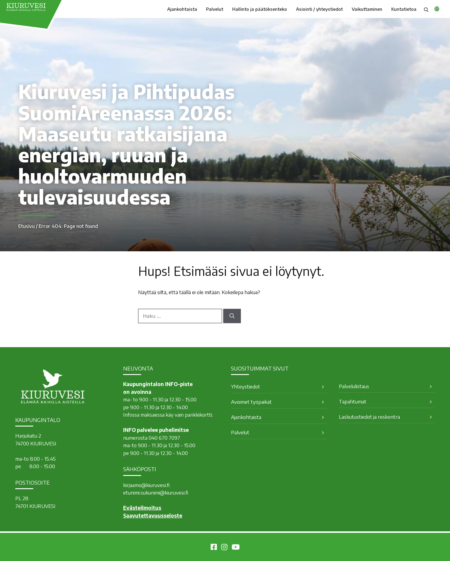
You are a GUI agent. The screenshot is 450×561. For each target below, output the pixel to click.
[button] (426, 9)
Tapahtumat (352, 401)
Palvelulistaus (354, 386)
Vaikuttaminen (367, 9)
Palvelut (214, 9)
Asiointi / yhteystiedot (319, 9)
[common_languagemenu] (437, 8)
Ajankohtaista (182, 9)
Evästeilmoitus (142, 507)
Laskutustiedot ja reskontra (369, 416)
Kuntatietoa (403, 9)
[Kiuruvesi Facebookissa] (213, 548)
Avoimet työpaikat (251, 401)
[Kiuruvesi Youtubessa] (235, 548)
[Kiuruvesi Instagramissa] (224, 548)
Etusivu (26, 226)
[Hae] (232, 316)
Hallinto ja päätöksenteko (259, 9)
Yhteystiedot (245, 386)
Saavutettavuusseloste (152, 515)
